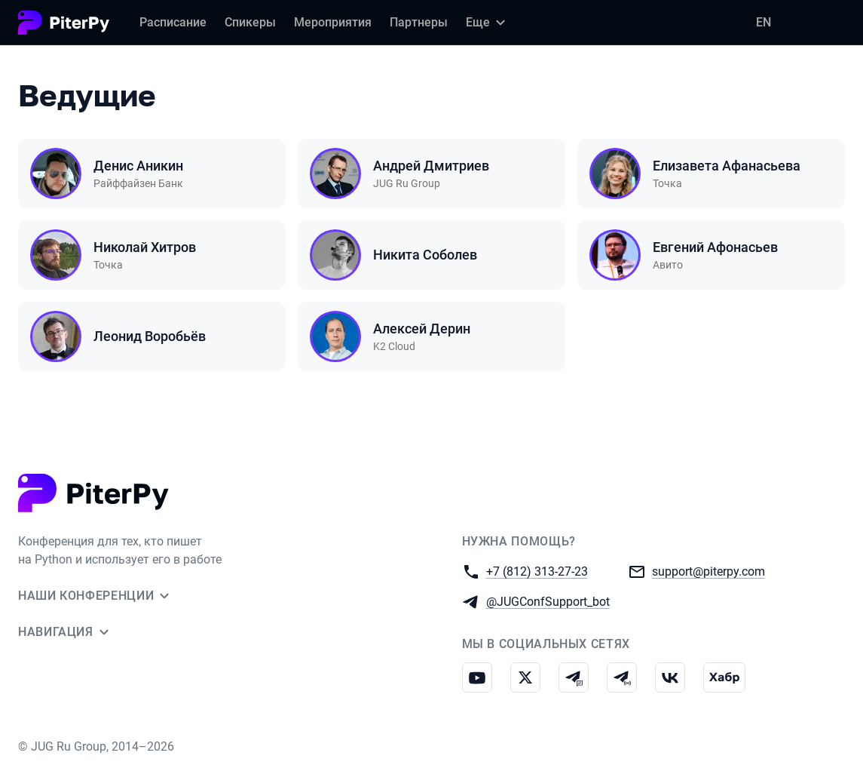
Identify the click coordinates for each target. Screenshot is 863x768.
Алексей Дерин (421, 328)
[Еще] (488, 23)
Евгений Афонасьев (715, 247)
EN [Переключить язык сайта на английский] (763, 22)
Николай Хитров (144, 247)
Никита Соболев (425, 255)
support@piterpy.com (708, 571)
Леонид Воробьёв (149, 336)
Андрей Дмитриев (431, 166)
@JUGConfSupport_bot (548, 601)
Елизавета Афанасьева (726, 166)
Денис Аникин (138, 166)
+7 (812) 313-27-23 (537, 571)
